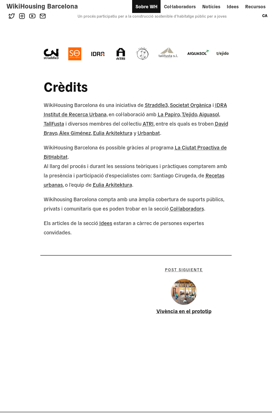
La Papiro (169, 114)
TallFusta (54, 123)
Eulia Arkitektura (112, 132)
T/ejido (189, 114)
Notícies (211, 6)
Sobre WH (146, 6)
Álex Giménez (75, 132)
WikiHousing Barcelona (42, 6)
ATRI (148, 123)
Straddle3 (156, 105)
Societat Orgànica (190, 105)
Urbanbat (149, 132)
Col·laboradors (180, 6)
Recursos (255, 6)
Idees (233, 6)
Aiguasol (209, 114)
